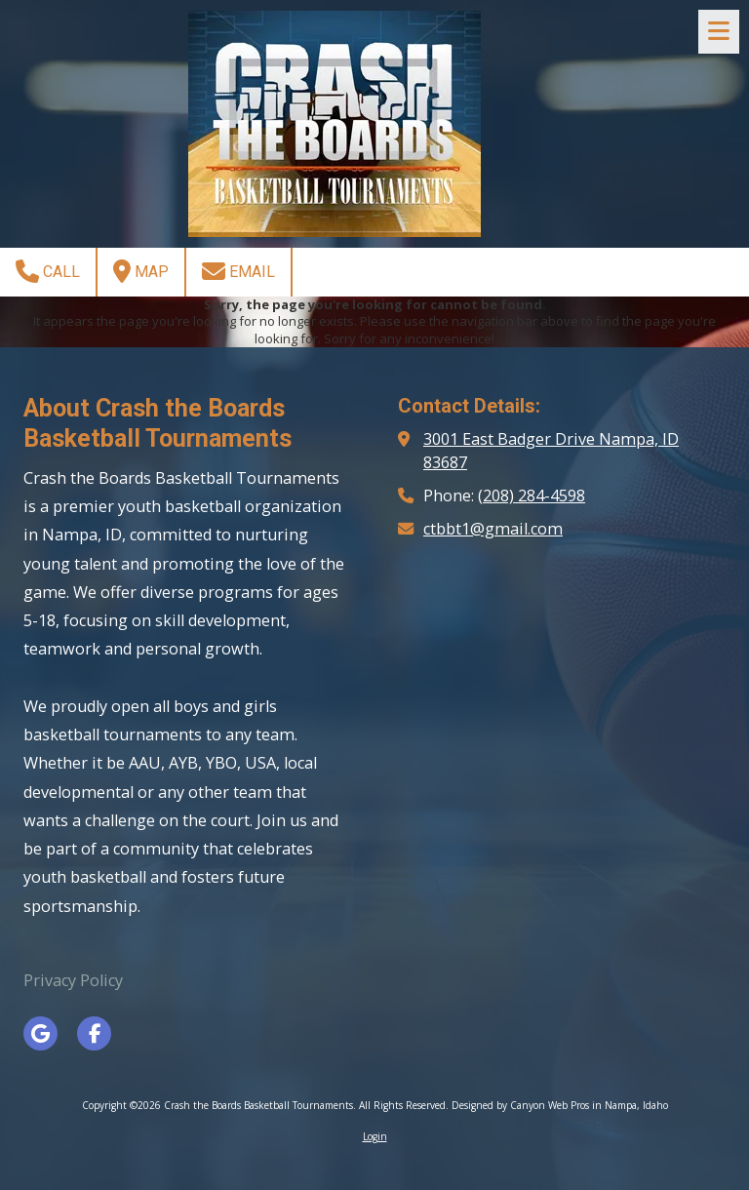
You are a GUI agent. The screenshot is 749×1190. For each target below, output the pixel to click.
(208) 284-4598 (531, 495)
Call (48, 271)
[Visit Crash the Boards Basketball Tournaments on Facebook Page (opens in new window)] (94, 1033)
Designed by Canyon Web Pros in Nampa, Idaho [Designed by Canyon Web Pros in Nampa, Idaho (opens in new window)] (560, 1105)
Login (375, 1136)
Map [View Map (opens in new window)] (141, 271)
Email (238, 271)
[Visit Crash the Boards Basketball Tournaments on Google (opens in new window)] (40, 1033)
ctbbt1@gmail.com (493, 528)
